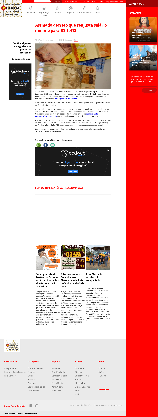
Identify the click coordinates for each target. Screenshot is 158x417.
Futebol (78, 379)
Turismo (102, 375)
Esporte (70, 12)
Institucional (10, 361)
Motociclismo (81, 383)
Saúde (101, 372)
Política (57, 12)
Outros (102, 368)
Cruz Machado (58, 372)
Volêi (77, 394)
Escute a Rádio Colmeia (15, 372)
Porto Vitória (57, 386)
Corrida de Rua (82, 375)
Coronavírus (33, 390)
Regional (31, 12)
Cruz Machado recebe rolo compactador (94, 277)
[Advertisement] (73, 222)
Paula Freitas (57, 379)
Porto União (57, 383)
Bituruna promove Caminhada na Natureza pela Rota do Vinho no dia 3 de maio (72, 280)
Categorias (33, 361)
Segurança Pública (44, 14)
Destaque (68, 40)
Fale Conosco (10, 375)
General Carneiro (59, 375)
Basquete (79, 368)
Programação (10, 368)
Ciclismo (78, 372)
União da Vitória (58, 390)
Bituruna (55, 368)
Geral (97, 12)
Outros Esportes (82, 386)
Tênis (77, 390)
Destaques (104, 389)
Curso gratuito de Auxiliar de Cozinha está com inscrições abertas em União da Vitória (47, 280)
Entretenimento (84, 12)
